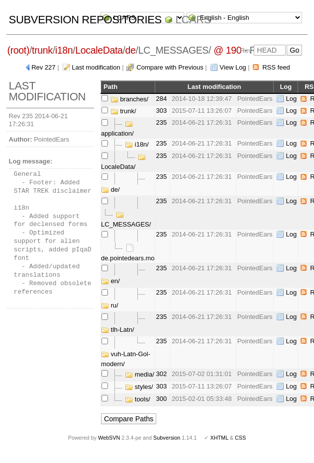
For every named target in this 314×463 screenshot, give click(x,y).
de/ (110, 189)
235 (161, 122)
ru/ (109, 305)
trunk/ (123, 111)
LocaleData (98, 50)
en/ (110, 281)
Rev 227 (43, 67)
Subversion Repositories (85, 19)
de (130, 50)
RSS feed (276, 67)
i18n (64, 50)
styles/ (139, 386)
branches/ (129, 99)
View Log (232, 67)
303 (161, 110)
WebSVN (109, 438)
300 (161, 398)
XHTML (219, 438)
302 (161, 374)
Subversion (166, 438)
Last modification (96, 67)
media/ (139, 374)
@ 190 (227, 50)
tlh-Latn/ (117, 329)
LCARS (193, 19)
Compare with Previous (169, 67)
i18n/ (137, 144)
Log (291, 98)
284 (161, 98)
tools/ (137, 399)
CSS (240, 438)
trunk (42, 50)
